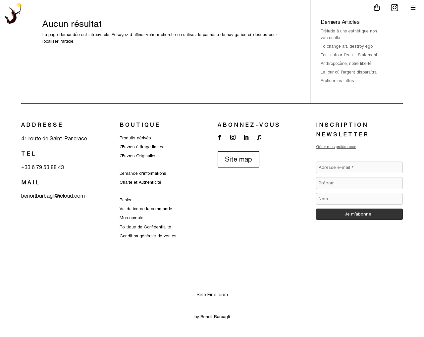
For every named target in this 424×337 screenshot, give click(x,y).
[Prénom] (359, 183)
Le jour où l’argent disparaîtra (349, 72)
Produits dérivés (135, 137)
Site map (238, 159)
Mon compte (131, 217)
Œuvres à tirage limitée (142, 146)
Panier (126, 199)
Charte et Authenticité (140, 182)
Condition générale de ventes (148, 235)
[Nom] (359, 199)
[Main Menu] (413, 8)
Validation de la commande (146, 208)
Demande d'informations (143, 173)
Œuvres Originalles (138, 155)
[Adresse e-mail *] (359, 167)
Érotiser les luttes (338, 80)
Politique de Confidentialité (145, 226)
